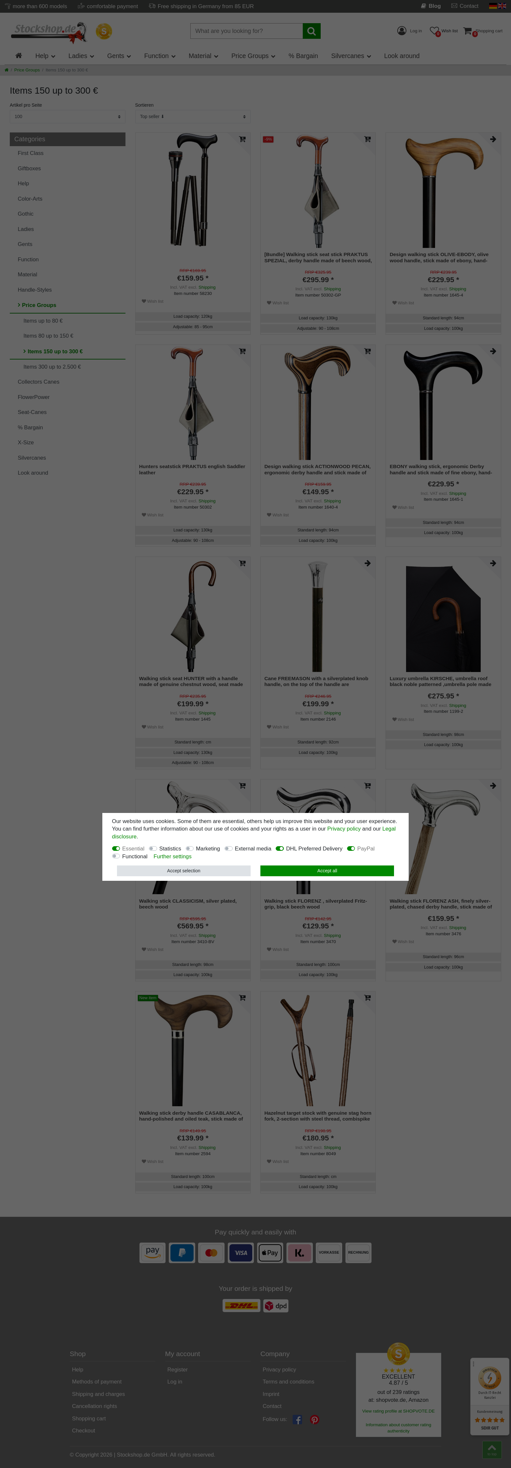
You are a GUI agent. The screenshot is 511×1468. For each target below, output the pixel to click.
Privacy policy (344, 829)
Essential (133, 849)
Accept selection (183, 870)
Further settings (172, 856)
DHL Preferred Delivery (314, 849)
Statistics (170, 849)
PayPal (365, 849)
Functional (134, 856)
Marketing (208, 849)
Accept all (327, 870)
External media (253, 849)
